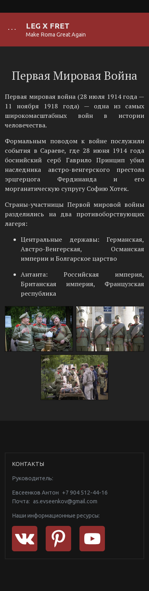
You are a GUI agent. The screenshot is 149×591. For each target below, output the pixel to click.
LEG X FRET (48, 25)
